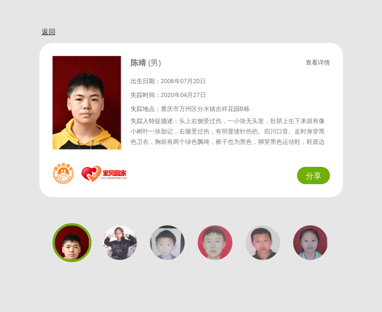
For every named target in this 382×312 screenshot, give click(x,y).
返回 (49, 32)
